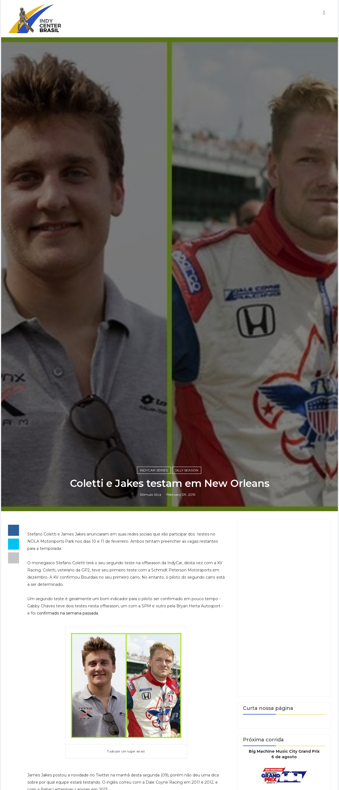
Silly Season (186, 470)
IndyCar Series (154, 470)
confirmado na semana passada (67, 613)
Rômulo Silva (150, 494)
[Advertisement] (284, 608)
